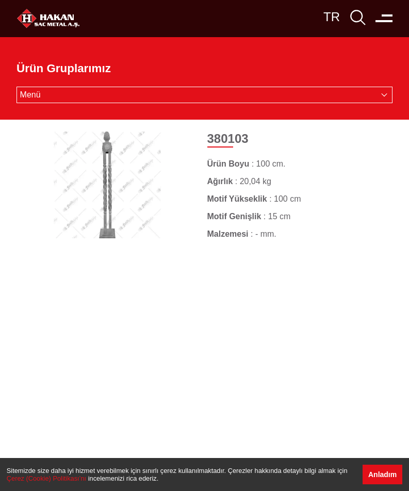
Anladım (382, 474)
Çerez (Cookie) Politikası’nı (46, 478)
